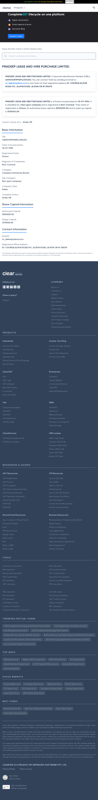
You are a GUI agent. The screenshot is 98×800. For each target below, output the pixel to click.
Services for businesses (59, 422)
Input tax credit (9, 395)
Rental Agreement (57, 545)
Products (20, 7)
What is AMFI (8, 545)
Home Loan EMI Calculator (60, 580)
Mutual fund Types (10, 523)
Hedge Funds (8, 534)
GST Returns (8, 482)
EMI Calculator (9, 570)
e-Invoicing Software (58, 384)
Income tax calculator (12, 566)
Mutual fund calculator (12, 573)
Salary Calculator (56, 603)
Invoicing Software (57, 418)
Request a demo (16, 36)
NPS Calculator (55, 584)
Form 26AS (53, 482)
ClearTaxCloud (9, 418)
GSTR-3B (6, 507)
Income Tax (54, 350)
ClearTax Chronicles (59, 316)
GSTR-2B (6, 504)
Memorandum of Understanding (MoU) (65, 520)
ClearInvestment (10, 353)
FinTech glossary (58, 312)
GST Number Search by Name (62, 610)
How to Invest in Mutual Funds (15, 520)
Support (6, 300)
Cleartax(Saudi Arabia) (61, 327)
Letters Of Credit (56, 549)
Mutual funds (8, 364)
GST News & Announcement (15, 489)
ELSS (5, 527)
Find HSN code (55, 592)
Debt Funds (8, 538)
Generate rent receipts (59, 577)
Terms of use (25, 769)
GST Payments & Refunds (14, 496)
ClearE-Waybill (55, 380)
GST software (8, 384)
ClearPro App (8, 422)
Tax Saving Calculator (58, 595)
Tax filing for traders (11, 442)
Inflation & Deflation (57, 527)
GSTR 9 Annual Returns (12, 493)
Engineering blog (58, 305)
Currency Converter (11, 606)
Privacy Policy (9, 769)
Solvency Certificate (58, 538)
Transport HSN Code (58, 445)
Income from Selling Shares (61, 504)
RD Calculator (9, 595)
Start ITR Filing (69, 1)
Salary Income (55, 489)
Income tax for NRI (57, 357)
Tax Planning (8, 350)
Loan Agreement (56, 531)
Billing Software (55, 415)
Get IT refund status (57, 599)
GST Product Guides (60, 320)
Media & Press (57, 298)
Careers (54, 294)
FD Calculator (8, 599)
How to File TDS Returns (59, 493)
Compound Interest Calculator (16, 610)
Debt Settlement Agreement (61, 542)
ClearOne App (55, 425)
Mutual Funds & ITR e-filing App (16, 360)
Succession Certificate (59, 534)
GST (4, 377)
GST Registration (10, 478)
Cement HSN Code (57, 442)
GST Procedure (9, 486)
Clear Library (56, 309)
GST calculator (9, 584)
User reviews (56, 302)
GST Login (7, 380)
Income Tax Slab (56, 478)
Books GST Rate (56, 456)
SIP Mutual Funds (10, 531)
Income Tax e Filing (11, 346)
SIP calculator (8, 580)
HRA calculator (9, 592)
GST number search (57, 570)
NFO (4, 542)
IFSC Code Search (57, 573)
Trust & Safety (57, 323)
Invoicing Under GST (11, 500)
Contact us (56, 291)
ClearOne (53, 411)
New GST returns (10, 388)
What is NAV (8, 549)
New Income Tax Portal (59, 496)
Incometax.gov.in (56, 500)
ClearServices (8, 357)
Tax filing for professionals (13, 438)
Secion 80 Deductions (58, 353)
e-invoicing (7, 391)
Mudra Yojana (55, 523)
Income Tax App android (59, 346)
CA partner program (11, 407)
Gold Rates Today (10, 603)
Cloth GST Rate (56, 453)
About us (55, 287)
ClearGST (53, 377)
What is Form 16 (56, 486)
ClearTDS (53, 388)
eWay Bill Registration (58, 391)
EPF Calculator (55, 606)
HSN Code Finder (56, 438)
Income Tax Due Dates (59, 507)
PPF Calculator (55, 566)
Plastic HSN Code (56, 449)
